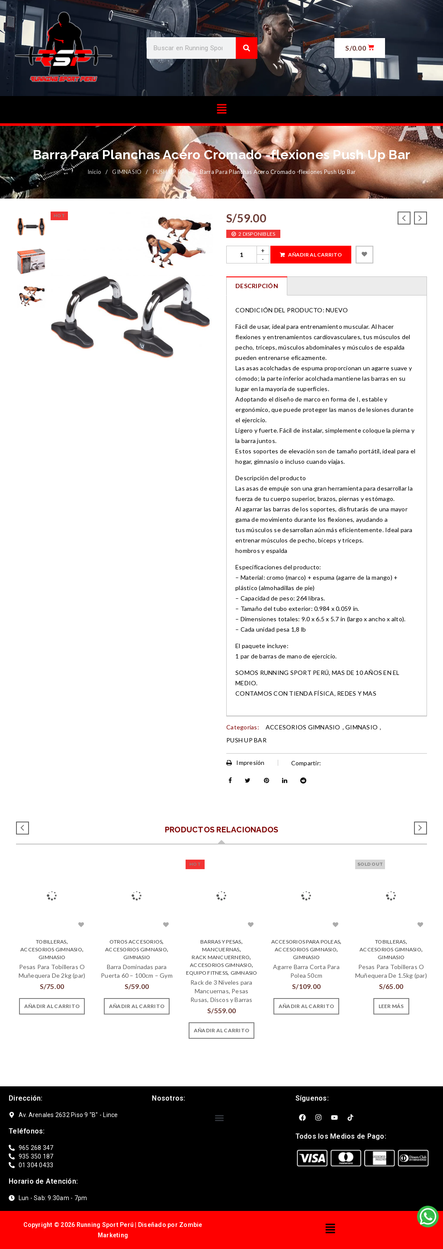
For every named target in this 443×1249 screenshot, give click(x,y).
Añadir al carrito (315, 254)
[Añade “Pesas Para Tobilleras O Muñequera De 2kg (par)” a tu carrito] (52, 1006)
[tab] (256, 285)
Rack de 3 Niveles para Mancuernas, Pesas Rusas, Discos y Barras (221, 991)
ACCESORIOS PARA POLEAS (305, 941)
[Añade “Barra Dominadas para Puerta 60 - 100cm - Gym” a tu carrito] (137, 1006)
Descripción (256, 285)
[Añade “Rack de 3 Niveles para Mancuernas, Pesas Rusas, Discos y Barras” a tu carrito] (221, 1030)
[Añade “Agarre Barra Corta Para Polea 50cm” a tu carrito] (306, 1006)
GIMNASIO (126, 171)
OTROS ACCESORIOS (135, 941)
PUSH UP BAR (171, 171)
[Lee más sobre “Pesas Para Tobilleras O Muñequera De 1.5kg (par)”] (391, 1006)
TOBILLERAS (51, 941)
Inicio (94, 171)
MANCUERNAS (221, 949)
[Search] (246, 48)
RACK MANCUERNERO (221, 957)
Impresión (245, 762)
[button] (221, 109)
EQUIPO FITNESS (207, 973)
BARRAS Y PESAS (220, 941)
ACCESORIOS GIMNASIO (303, 727)
